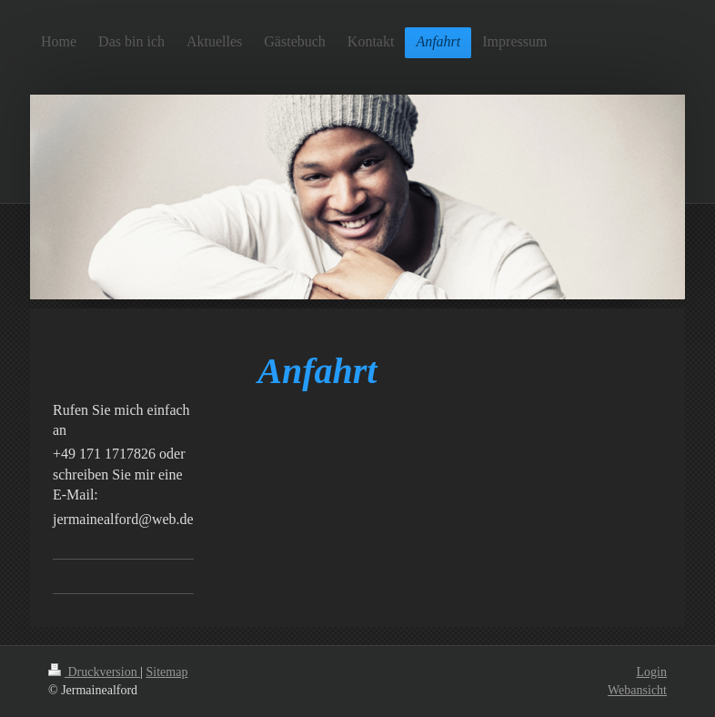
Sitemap (167, 672)
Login (652, 672)
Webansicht (637, 690)
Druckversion (94, 672)
